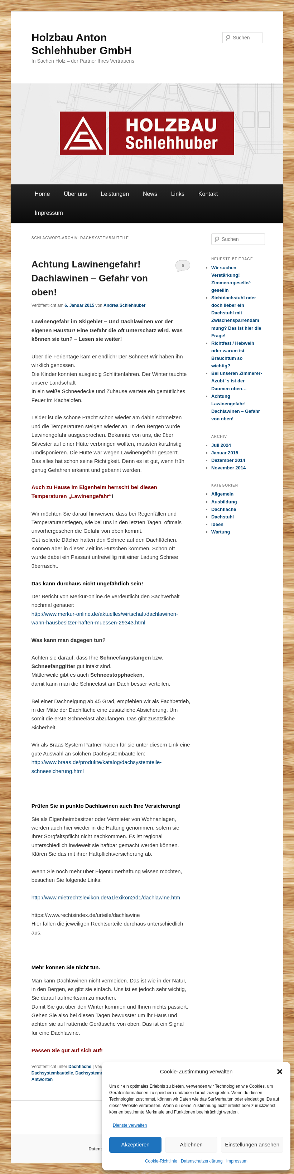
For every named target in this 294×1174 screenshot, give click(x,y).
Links (177, 194)
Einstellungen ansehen (252, 1144)
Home (42, 194)
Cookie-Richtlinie (161, 1161)
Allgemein (222, 494)
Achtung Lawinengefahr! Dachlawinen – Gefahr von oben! (90, 278)
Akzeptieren (135, 1144)
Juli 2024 (221, 445)
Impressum (236, 1161)
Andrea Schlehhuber (124, 305)
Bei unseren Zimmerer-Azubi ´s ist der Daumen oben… (236, 381)
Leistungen (115, 194)
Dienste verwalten (130, 1125)
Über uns (75, 194)
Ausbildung (224, 501)
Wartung (220, 532)
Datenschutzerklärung (202, 1161)
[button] (279, 1071)
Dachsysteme (89, 1073)
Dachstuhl (222, 517)
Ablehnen (191, 1144)
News (150, 194)
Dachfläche (79, 1066)
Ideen (217, 524)
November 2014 (228, 467)
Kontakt (208, 194)
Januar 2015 (224, 452)
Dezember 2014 (228, 460)
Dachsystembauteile (52, 1073)
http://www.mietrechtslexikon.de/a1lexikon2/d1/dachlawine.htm (106, 897)
